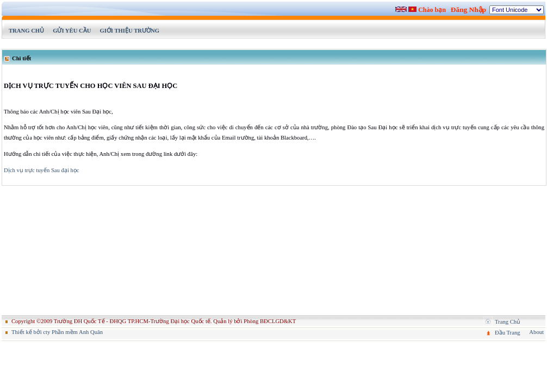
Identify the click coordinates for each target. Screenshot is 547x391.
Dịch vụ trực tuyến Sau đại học (41, 170)
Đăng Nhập (468, 9)
